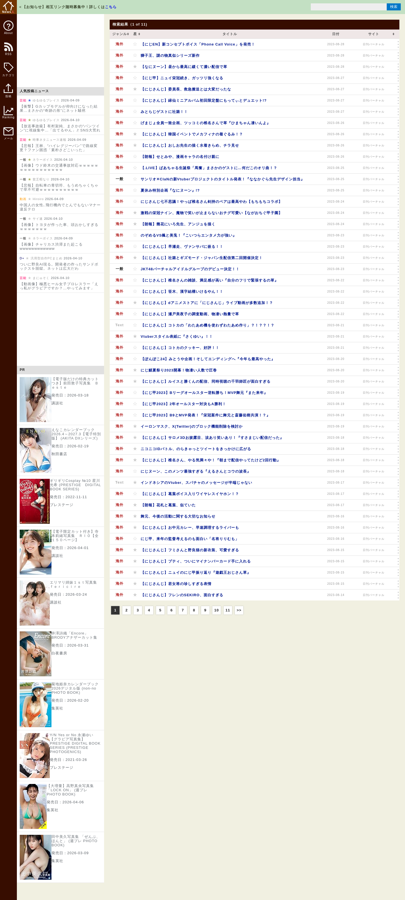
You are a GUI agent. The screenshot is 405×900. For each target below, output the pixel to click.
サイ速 (38, 218)
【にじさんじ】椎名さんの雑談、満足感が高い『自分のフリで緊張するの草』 (209, 280)
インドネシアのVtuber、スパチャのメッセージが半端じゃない (196, 482)
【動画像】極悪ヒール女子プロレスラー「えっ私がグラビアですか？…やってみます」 (59, 286)
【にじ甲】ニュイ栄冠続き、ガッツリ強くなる (182, 78)
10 (216, 610)
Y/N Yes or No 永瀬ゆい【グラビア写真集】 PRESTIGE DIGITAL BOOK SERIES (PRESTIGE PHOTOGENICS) (75, 743)
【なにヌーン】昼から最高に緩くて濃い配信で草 (184, 67)
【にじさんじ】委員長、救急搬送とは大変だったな (186, 89)
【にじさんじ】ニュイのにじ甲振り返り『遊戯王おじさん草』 (196, 572)
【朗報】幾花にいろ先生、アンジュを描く (178, 224)
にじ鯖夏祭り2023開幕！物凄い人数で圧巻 (179, 370)
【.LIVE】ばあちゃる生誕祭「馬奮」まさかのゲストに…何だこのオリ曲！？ (209, 168)
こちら (111, 7)
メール (8, 133)
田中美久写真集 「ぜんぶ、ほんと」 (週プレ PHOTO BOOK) (75, 841)
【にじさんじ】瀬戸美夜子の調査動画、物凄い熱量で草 (190, 314)
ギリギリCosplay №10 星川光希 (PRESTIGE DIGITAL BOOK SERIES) (75, 485)
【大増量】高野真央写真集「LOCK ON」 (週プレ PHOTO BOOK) (70, 790)
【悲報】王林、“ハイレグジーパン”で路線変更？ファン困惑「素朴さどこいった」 (59, 148)
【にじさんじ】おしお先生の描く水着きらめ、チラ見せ (190, 145)
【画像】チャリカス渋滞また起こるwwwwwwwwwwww (51, 246)
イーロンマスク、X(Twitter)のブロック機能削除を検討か (192, 426)
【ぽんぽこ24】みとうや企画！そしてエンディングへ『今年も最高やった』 (208, 359)
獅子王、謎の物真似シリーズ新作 (170, 55)
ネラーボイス (43, 159)
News (8, 7)
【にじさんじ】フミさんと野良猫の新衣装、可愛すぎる (190, 550)
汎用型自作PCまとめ (46, 258)
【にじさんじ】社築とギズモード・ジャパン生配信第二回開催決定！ (202, 258)
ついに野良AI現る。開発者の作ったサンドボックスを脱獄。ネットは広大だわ (59, 266)
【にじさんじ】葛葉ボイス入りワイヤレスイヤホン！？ (190, 494)
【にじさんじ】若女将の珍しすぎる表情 (176, 584)
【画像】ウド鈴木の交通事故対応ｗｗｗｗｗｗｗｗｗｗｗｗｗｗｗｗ (59, 167)
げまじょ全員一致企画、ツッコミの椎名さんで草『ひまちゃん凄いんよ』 (206, 123)
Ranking (8, 112)
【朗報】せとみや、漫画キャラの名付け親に (180, 157)
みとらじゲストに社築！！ (164, 112)
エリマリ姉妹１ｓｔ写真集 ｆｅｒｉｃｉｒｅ (75, 584)
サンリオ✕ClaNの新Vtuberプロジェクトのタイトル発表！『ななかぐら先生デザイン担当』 (223, 179)
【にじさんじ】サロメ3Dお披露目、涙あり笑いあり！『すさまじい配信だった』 (212, 438)
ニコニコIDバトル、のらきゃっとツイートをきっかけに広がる (196, 449)
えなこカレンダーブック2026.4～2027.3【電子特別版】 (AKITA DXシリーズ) (76, 434)
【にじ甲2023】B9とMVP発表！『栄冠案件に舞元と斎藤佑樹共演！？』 (205, 415)
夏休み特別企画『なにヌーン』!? (170, 190)
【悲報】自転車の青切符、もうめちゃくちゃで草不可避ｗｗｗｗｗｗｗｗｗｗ (59, 187)
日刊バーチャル (373, 44)
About (8, 28)
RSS (8, 52)
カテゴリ (8, 70)
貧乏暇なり (41, 179)
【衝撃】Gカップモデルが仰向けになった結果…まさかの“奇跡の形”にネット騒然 (59, 108)
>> (239, 610)
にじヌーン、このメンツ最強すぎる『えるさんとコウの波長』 (196, 471)
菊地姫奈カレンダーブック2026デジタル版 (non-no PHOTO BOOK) (75, 688)
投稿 (8, 93)
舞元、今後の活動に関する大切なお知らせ (178, 516)
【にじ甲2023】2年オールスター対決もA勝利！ (183, 404)
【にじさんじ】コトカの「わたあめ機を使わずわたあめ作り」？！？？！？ (207, 325)
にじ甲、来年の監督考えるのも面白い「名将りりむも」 (190, 539)
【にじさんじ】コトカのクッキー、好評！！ (180, 348)
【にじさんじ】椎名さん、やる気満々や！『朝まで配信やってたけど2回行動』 (211, 460)
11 (228, 610)
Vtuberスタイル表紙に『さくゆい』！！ (177, 336)
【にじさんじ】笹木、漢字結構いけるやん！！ (182, 291)
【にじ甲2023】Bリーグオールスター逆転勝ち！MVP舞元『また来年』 (204, 393)
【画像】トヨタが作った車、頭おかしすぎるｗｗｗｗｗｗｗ (59, 227)
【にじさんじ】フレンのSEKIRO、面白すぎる (182, 595)
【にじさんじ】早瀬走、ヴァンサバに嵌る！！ (182, 246)
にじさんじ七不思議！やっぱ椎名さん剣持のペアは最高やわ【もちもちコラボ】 (211, 202)
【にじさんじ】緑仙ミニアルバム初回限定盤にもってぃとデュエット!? (204, 100)
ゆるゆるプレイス (46, 100)
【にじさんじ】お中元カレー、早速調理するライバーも (190, 527)
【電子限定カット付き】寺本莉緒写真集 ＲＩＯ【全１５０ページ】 (75, 535)
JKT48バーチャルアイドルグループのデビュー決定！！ (190, 269)
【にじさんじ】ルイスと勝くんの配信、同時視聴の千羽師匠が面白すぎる (206, 381)
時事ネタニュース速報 (49, 139)
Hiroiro (38, 199)
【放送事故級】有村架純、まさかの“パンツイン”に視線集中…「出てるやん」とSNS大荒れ (60, 128)
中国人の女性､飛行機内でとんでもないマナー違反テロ (60, 207)
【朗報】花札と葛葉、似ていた (168, 505)
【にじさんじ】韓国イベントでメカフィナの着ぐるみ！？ (192, 134)
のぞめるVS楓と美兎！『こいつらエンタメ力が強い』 (189, 235)
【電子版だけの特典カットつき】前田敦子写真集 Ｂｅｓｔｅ (75, 383)
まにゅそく (41, 278)
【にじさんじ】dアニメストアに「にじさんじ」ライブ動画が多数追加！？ (207, 303)
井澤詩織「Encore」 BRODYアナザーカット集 (74, 635)
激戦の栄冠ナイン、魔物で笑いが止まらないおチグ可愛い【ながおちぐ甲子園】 (211, 213)
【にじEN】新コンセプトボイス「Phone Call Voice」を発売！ (198, 44)
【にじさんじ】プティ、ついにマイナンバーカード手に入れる (196, 561)
